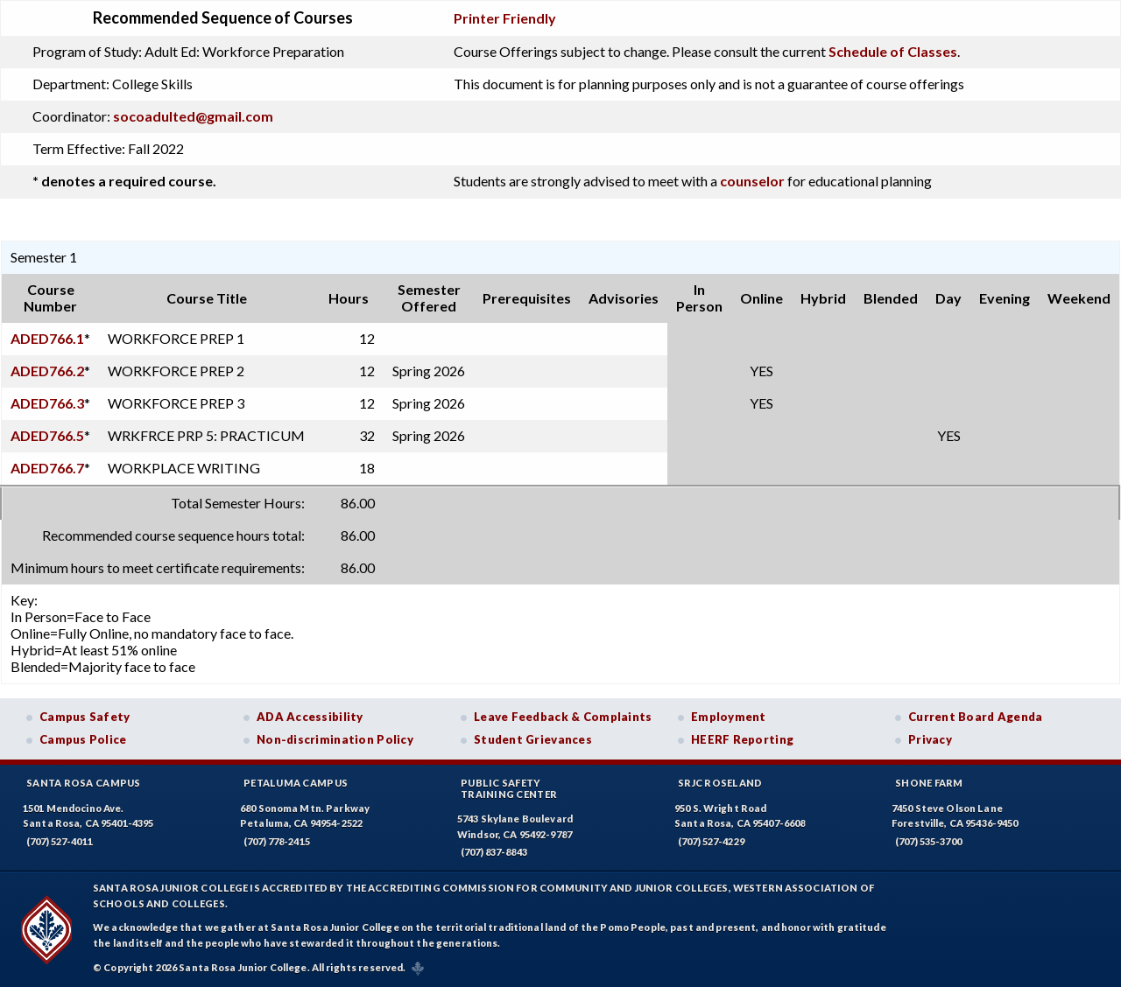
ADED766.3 (47, 403)
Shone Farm (929, 782)
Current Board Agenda (975, 717)
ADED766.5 (47, 435)
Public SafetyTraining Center (509, 788)
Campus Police (83, 739)
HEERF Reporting (742, 739)
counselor (752, 180)
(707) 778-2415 (276, 841)
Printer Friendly (505, 18)
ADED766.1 (47, 338)
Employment (728, 717)
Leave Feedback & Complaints (563, 717)
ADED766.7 (47, 467)
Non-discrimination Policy (335, 739)
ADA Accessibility (310, 717)
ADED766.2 (47, 370)
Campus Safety (84, 717)
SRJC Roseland (720, 782)
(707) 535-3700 (928, 841)
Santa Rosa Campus (83, 782)
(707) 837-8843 (494, 852)
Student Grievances (533, 739)
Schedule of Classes (892, 51)
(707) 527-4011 (59, 841)
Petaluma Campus (295, 782)
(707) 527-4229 (711, 841)
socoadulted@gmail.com (193, 116)
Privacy (930, 739)
